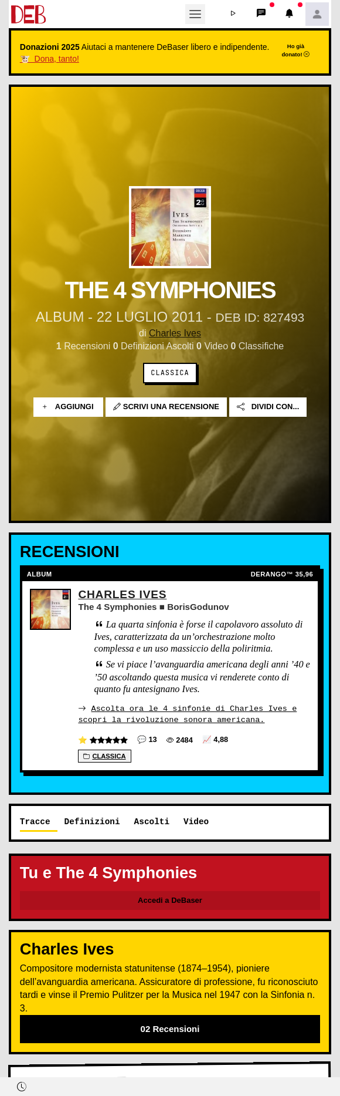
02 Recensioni (170, 1028)
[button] (232, 14)
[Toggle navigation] (195, 14)
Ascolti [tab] (151, 821)
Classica (170, 372)
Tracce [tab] (35, 821)
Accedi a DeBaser (170, 899)
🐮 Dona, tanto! (49, 58)
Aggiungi (68, 407)
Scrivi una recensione (166, 407)
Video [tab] (196, 821)
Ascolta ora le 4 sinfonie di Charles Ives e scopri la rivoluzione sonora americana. (187, 713)
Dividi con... (268, 407)
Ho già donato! (295, 50)
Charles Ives (175, 333)
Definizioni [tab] (92, 821)
